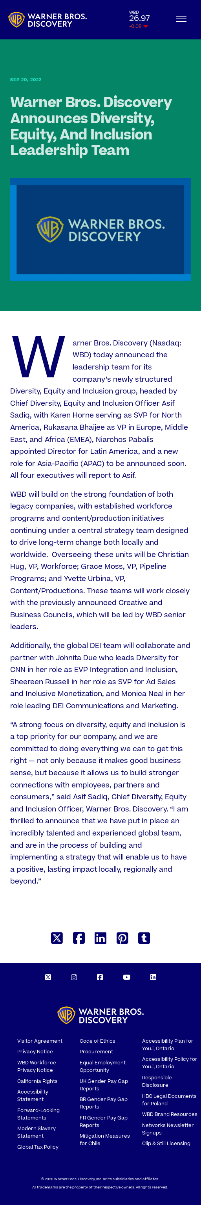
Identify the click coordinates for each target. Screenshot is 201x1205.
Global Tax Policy (37, 1147)
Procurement (96, 1051)
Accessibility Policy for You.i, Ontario (169, 1063)
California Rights (37, 1081)
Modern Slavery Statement (36, 1132)
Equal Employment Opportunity (103, 1066)
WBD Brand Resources (169, 1114)
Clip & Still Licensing (166, 1143)
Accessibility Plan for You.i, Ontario (168, 1045)
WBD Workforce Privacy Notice (36, 1066)
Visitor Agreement (39, 1041)
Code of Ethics (97, 1041)
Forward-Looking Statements (38, 1114)
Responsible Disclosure (157, 1081)
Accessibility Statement (32, 1095)
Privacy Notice (35, 1051)
